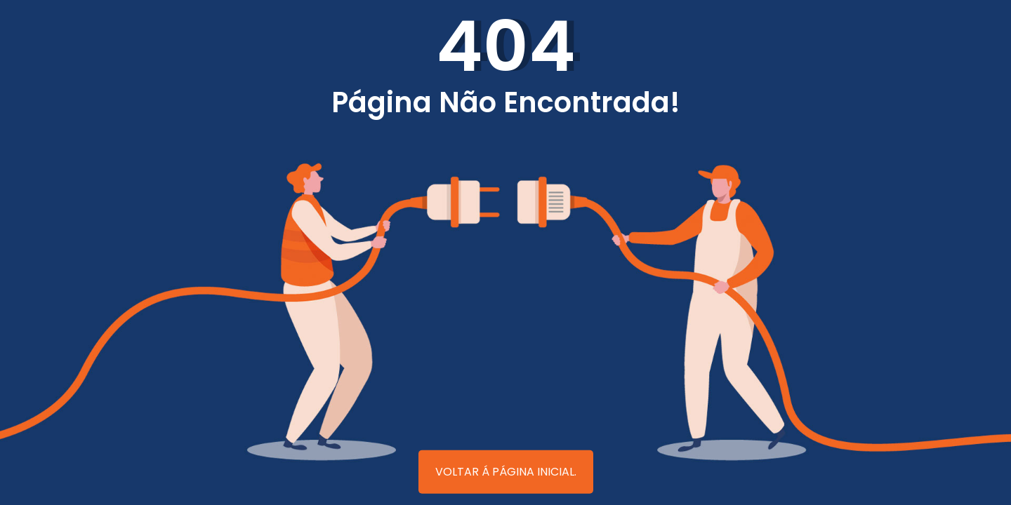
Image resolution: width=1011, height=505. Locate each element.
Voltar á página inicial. (505, 472)
